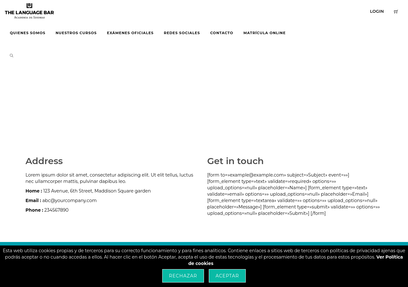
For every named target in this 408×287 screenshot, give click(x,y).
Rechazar (183, 276)
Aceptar (227, 276)
